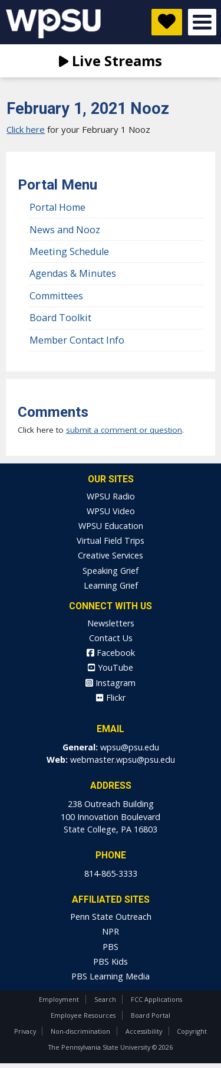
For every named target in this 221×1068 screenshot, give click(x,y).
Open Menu (202, 22)
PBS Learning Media (110, 976)
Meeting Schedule (69, 251)
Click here (25, 129)
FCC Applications (156, 999)
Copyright (192, 1031)
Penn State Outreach (110, 916)
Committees (56, 295)
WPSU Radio (111, 496)
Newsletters (110, 623)
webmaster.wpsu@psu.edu (122, 759)
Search (105, 999)
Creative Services (110, 555)
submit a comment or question (124, 429)
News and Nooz (64, 229)
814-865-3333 (110, 873)
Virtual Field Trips (110, 540)
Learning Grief (111, 585)
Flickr (111, 697)
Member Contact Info (76, 340)
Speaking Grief (110, 570)
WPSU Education (110, 525)
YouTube (110, 667)
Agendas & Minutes (72, 273)
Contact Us (111, 638)
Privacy (25, 1031)
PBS (110, 946)
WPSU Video (111, 511)
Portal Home (57, 207)
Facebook (111, 652)
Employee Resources (83, 1015)
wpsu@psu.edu (129, 747)
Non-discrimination (80, 1031)
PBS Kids (110, 961)
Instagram (110, 682)
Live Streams (110, 60)
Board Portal (150, 1015)
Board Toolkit (60, 317)
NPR (110, 931)
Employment (59, 999)
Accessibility (144, 1031)
